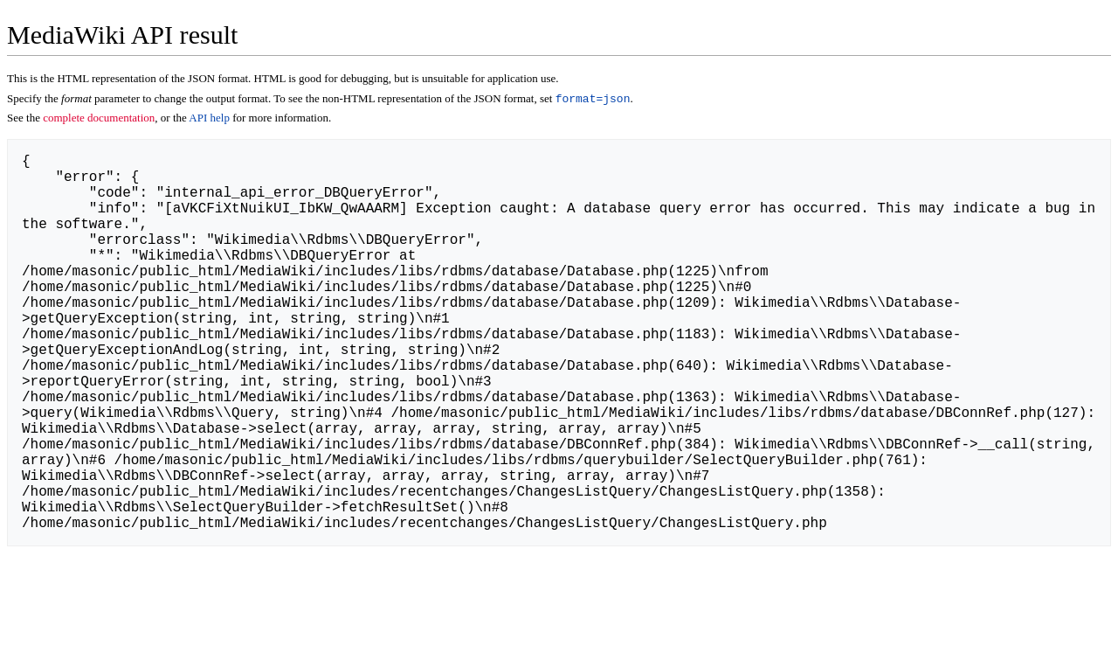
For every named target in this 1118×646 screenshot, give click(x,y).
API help (209, 119)
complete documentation (99, 119)
